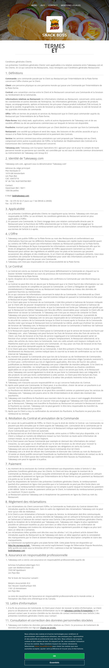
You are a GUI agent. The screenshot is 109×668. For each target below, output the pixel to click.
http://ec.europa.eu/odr (19, 545)
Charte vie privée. (48, 627)
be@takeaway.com (20, 195)
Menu (34, 5)
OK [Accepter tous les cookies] (54, 656)
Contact (53, 5)
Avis (42, 5)
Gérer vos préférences (43, 646)
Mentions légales (71, 5)
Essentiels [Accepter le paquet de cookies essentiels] (54, 662)
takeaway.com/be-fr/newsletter (78, 610)
